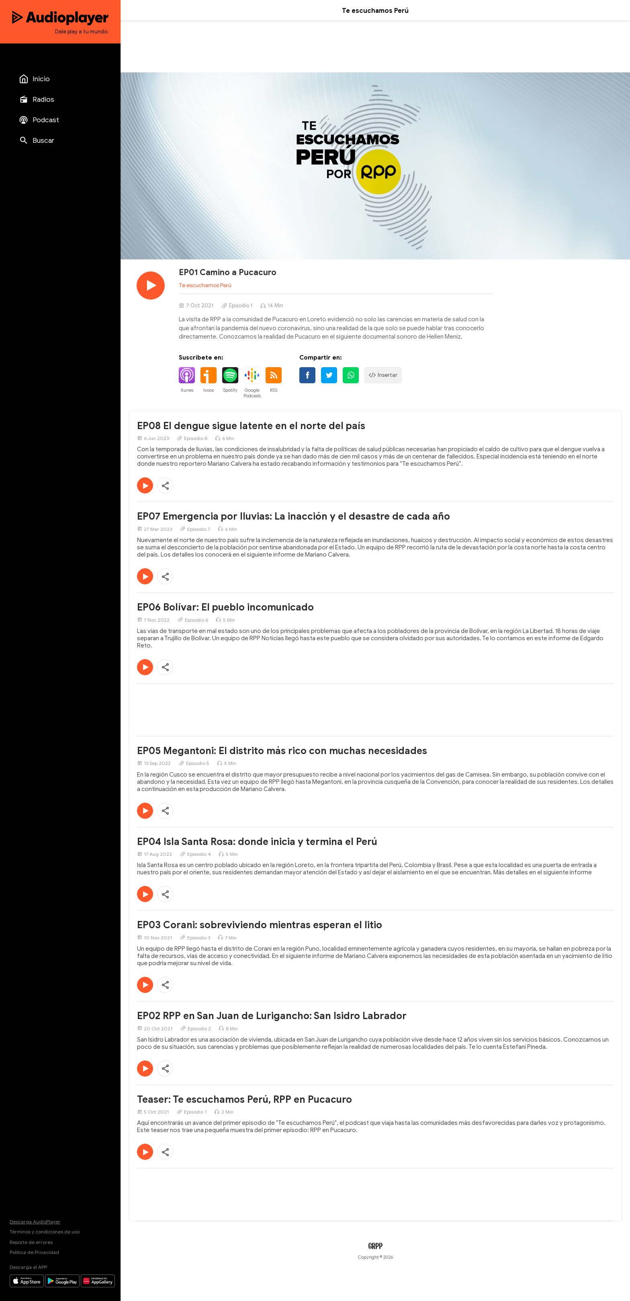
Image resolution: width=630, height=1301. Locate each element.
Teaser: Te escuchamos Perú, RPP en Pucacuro (244, 1099)
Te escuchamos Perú (205, 285)
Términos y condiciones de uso (45, 1232)
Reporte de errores (31, 1242)
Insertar (383, 375)
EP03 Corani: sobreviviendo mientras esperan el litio (259, 925)
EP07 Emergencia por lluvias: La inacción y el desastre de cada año (293, 516)
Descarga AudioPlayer (35, 1222)
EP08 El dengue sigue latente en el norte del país (251, 426)
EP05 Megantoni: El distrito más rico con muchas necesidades (282, 751)
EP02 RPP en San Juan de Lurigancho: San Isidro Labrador (272, 1016)
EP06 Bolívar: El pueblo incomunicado (225, 607)
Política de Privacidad (34, 1252)
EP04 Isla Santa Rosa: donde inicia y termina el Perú (257, 842)
